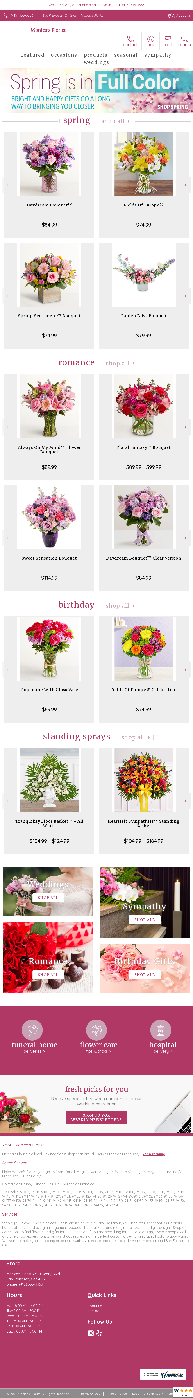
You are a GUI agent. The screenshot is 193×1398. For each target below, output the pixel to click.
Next (186, 185)
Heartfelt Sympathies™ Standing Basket (144, 823)
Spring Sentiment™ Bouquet (49, 315)
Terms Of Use (90, 1394)
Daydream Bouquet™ (49, 205)
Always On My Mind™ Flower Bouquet (49, 449)
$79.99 (143, 335)
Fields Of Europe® (144, 205)
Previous (7, 185)
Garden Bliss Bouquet (143, 315)
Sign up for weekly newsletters (96, 1117)
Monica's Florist (48, 30)
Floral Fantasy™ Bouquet (143, 447)
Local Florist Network (147, 1394)
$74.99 (143, 224)
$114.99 (49, 577)
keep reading (154, 1154)
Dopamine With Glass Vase (49, 689)
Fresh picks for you (96, 1095)
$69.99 (49, 709)
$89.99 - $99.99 (143, 467)
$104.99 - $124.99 (49, 841)
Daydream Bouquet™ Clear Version (143, 558)
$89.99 (49, 467)
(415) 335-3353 (22, 15)
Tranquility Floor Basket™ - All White (49, 823)
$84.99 (49, 224)
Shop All (113, 121)
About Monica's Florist (23, 1145)
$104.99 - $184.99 (143, 841)
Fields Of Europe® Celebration (143, 689)
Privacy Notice (116, 1394)
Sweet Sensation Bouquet (49, 558)
